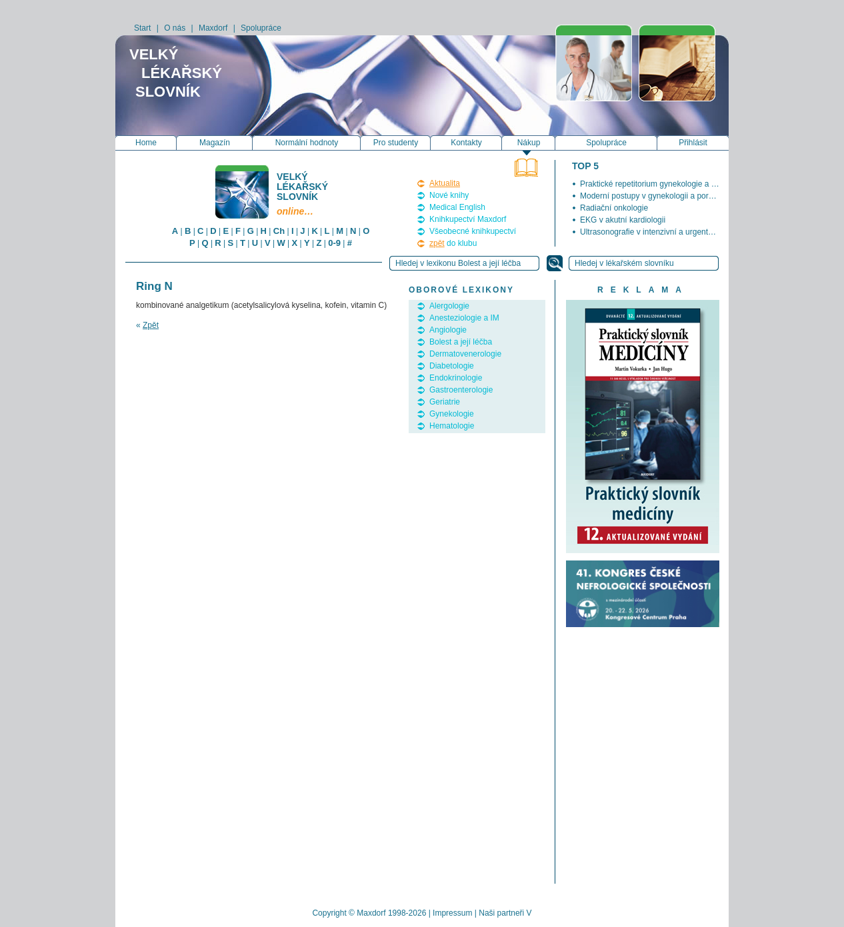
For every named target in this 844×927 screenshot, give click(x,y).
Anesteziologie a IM (464, 318)
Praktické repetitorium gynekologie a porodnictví (665, 184)
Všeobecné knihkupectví (472, 231)
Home (146, 142)
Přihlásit (693, 142)
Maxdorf (213, 28)
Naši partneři (501, 913)
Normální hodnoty (307, 142)
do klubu (453, 243)
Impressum (452, 913)
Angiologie (448, 330)
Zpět (151, 325)
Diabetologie (451, 366)
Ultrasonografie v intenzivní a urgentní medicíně (664, 232)
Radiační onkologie (614, 208)
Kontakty (466, 142)
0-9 (334, 243)
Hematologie (451, 426)
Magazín (214, 142)
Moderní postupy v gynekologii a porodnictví (658, 196)
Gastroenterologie (461, 390)
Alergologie (449, 306)
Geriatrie (444, 402)
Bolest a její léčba (460, 342)
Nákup (529, 142)
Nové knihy (449, 195)
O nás (174, 28)
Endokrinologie (455, 378)
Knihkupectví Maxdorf (467, 219)
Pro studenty (395, 142)
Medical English (457, 207)
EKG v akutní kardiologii (622, 220)
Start (142, 28)
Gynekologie (451, 414)
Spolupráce (261, 28)
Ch (279, 231)
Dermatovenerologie (465, 354)
